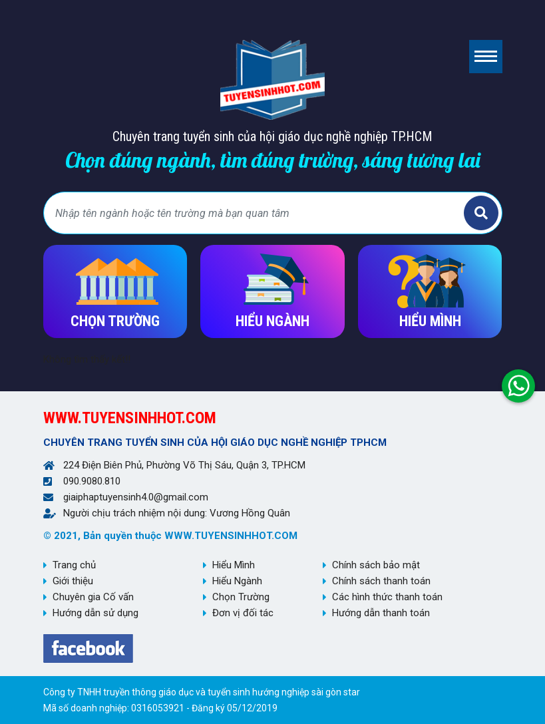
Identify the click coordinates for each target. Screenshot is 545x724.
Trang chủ (74, 565)
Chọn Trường (241, 597)
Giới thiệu (73, 581)
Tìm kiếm (481, 213)
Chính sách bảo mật (376, 565)
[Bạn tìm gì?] (255, 213)
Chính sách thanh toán (381, 581)
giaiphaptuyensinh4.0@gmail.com (135, 497)
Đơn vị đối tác (242, 613)
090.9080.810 (91, 481)
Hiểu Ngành (237, 581)
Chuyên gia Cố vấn (93, 597)
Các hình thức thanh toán (387, 597)
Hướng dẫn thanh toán (381, 613)
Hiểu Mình (233, 565)
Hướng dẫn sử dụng (95, 613)
